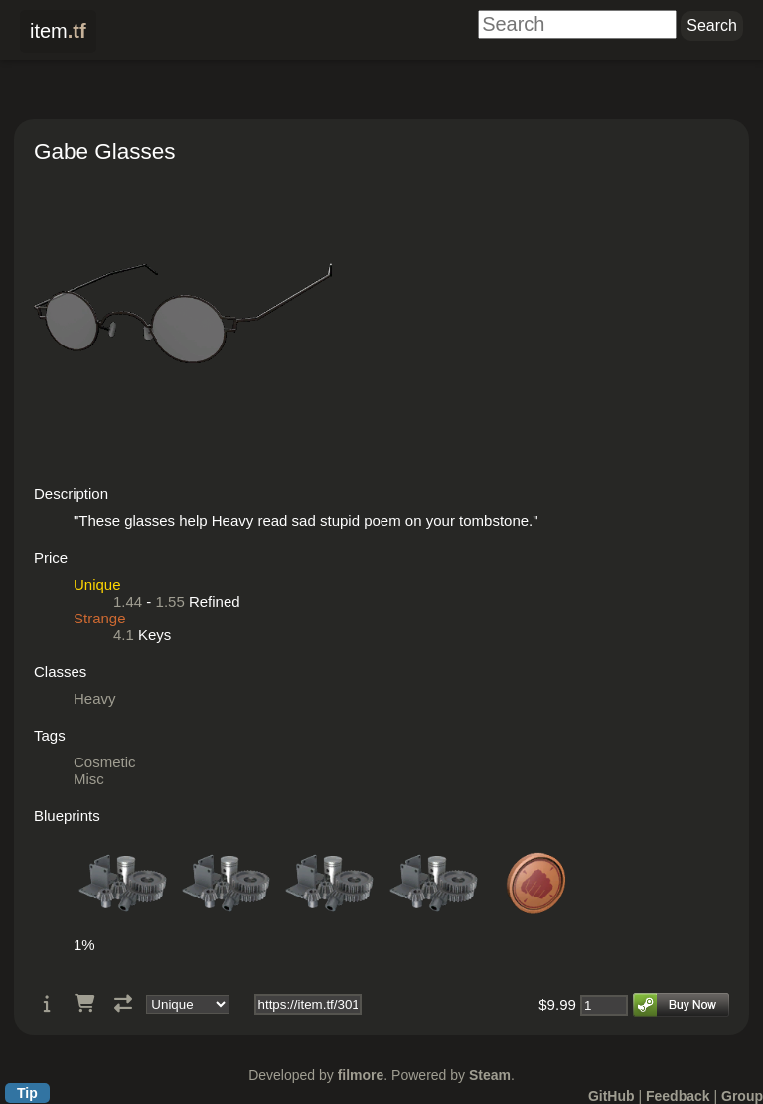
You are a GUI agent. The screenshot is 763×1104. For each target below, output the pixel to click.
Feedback (678, 1096)
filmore (361, 1075)
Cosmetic (105, 762)
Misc (89, 778)
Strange (100, 618)
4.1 (123, 634)
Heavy (95, 698)
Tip (27, 1093)
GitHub (611, 1096)
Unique (97, 584)
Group (742, 1096)
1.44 (127, 601)
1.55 (170, 601)
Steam (490, 1075)
